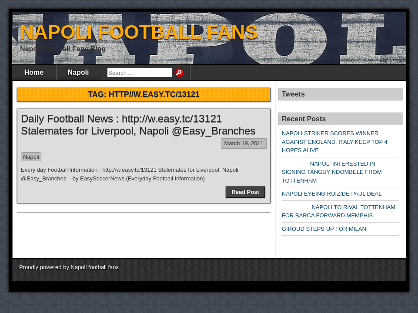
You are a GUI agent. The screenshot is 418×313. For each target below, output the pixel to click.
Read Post (245, 192)
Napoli (78, 72)
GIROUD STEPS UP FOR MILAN (324, 229)
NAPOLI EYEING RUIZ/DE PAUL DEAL (332, 193)
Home (33, 72)
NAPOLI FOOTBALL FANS (139, 32)
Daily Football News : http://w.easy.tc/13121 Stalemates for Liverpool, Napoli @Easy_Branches (138, 125)
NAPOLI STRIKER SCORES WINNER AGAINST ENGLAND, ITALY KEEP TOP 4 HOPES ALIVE (335, 141)
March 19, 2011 (243, 143)
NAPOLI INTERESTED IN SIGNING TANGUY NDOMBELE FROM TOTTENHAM (332, 172)
